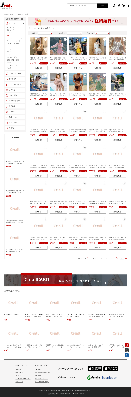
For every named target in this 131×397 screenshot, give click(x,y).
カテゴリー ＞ (13, 14)
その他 (11, 128)
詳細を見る (39, 68)
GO (126, 258)
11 (101, 258)
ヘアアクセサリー (15, 84)
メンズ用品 (13, 122)
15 (111, 258)
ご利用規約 (38, 376)
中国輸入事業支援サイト (82, 390)
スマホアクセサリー (15, 101)
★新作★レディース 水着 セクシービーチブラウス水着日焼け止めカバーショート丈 (97, 203)
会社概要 (18, 369)
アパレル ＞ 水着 (23, 14)
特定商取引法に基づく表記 (43, 372)
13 (106, 258)
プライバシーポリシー (41, 379)
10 (98, 258)
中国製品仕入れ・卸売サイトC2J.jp (62, 390)
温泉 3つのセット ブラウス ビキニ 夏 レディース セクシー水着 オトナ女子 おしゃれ (59, 95)
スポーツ (12, 112)
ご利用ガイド (39, 369)
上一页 (88, 258)
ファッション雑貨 (15, 73)
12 (103, 258)
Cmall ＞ (6, 14)
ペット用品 (13, 95)
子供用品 (12, 90)
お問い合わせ (19, 382)
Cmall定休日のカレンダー (23, 379)
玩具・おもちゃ (14, 117)
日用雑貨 (12, 106)
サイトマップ (19, 372)
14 (108, 258)
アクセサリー (13, 79)
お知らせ (18, 376)
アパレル (12, 23)
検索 (102, 5)
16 (113, 258)
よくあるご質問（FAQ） (42, 382)
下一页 (117, 258)
